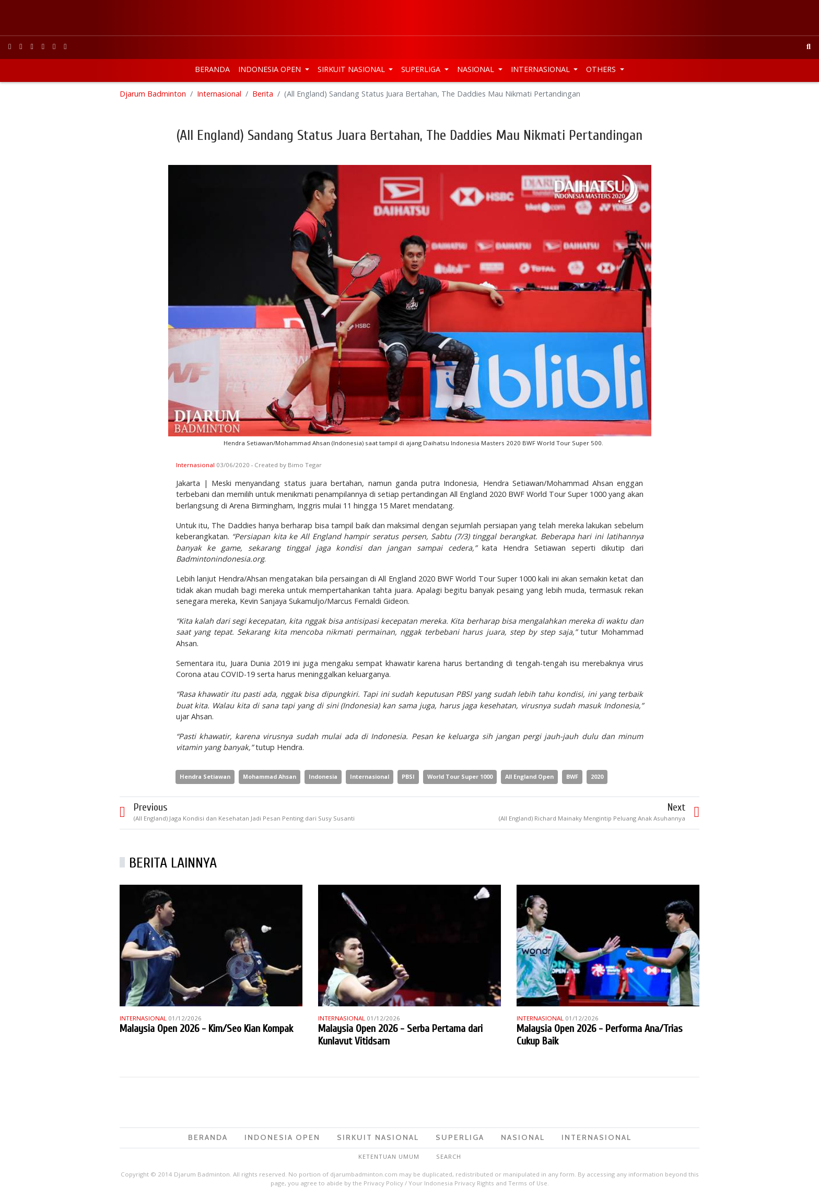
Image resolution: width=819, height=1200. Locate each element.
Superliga (421, 69)
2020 (597, 776)
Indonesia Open (270, 69)
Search (448, 1156)
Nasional (476, 69)
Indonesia (323, 776)
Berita (262, 94)
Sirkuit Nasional (352, 69)
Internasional (541, 69)
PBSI (408, 776)
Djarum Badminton (153, 94)
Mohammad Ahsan (269, 776)
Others (602, 69)
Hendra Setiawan (205, 776)
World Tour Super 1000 (460, 776)
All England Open (529, 776)
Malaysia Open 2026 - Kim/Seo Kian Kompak (206, 1029)
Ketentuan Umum (388, 1156)
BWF (572, 776)
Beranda (212, 69)
